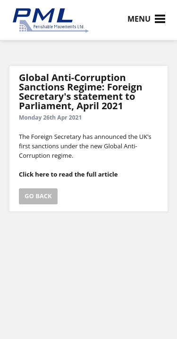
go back (38, 196)
